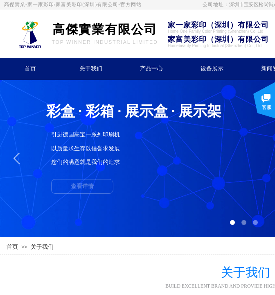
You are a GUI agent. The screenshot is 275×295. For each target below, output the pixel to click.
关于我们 (90, 69)
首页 (30, 69)
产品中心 (151, 69)
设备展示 (212, 69)
